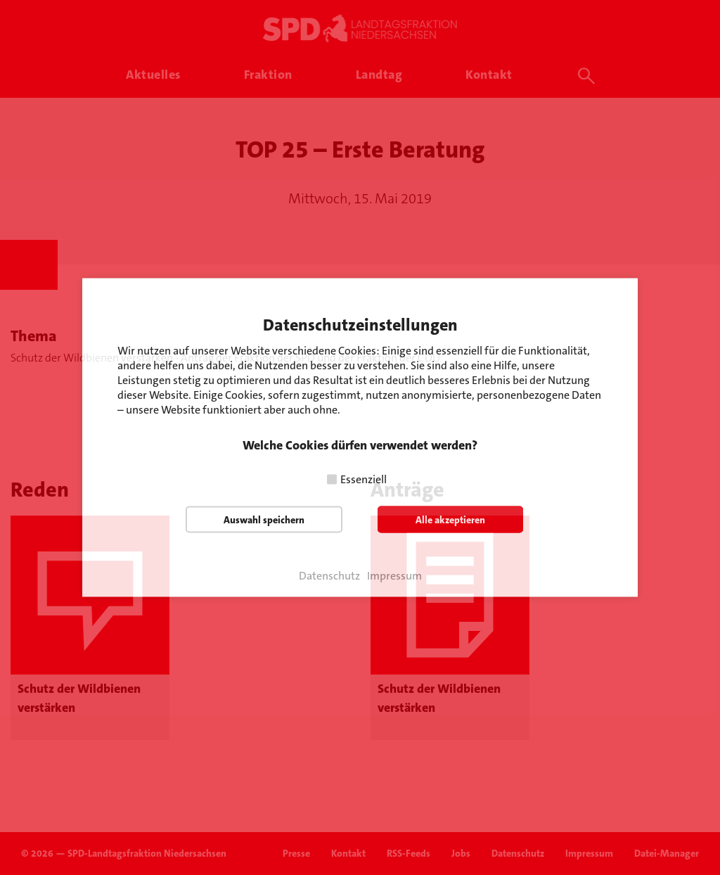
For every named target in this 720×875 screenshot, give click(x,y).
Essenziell (363, 479)
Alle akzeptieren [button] (450, 519)
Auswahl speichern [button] (264, 519)
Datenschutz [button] (329, 576)
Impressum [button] (394, 576)
